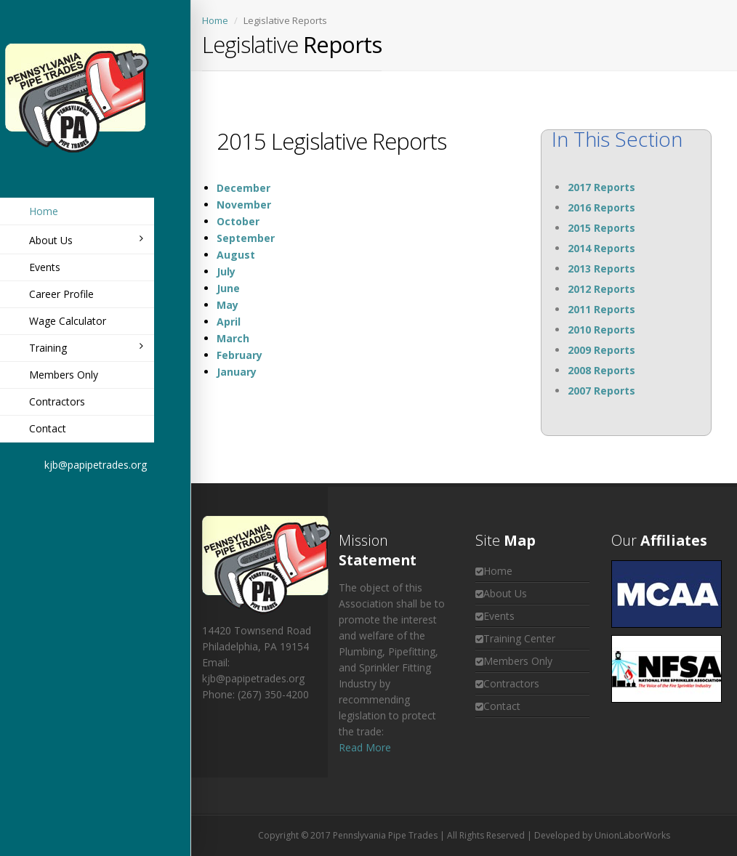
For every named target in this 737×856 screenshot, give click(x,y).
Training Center (519, 638)
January (237, 372)
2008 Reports (601, 370)
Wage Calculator (67, 321)
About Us (86, 240)
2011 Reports (601, 309)
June (228, 288)
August (236, 255)
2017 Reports (601, 187)
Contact (47, 428)
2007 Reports (601, 390)
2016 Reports (601, 207)
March (233, 338)
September (246, 238)
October (238, 221)
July (226, 271)
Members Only (63, 374)
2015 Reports (601, 228)
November (244, 204)
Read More (365, 747)
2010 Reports (601, 329)
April (229, 321)
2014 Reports (601, 248)
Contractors (57, 401)
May (227, 305)
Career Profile (61, 294)
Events (44, 267)
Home (43, 211)
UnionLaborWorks (632, 835)
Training (86, 348)
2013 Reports (601, 268)
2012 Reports (601, 289)
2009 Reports (601, 350)
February (239, 355)
